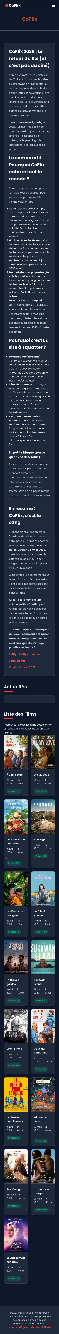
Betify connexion (30, 654)
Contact (36, 1327)
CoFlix (12, 5)
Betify (13, 654)
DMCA (47, 1327)
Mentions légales (18, 1327)
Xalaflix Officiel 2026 (22, 667)
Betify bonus (17, 661)
